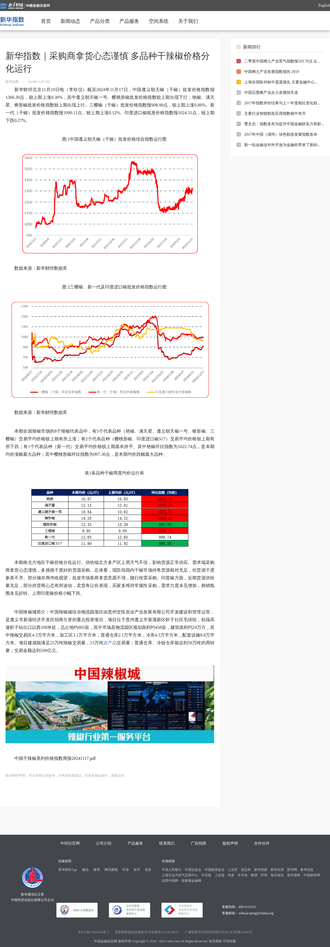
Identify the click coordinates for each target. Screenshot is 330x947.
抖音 (125, 870)
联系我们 (167, 843)
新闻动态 (70, 21)
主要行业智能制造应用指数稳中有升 (275, 113)
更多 (148, 870)
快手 (137, 870)
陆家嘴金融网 (191, 881)
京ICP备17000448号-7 (93, 932)
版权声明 (230, 843)
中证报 (206, 875)
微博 (96, 870)
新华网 (292, 870)
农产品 (110, 642)
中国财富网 (312, 875)
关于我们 (188, 21)
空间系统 (159, 21)
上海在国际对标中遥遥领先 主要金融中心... (280, 82)
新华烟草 (293, 875)
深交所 (246, 870)
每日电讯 (277, 875)
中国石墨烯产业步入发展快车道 (271, 93)
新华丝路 (260, 870)
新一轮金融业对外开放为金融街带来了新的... (282, 145)
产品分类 (100, 21)
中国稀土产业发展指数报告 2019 (271, 72)
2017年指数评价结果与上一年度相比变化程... (282, 103)
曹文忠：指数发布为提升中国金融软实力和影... (284, 124)
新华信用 (277, 870)
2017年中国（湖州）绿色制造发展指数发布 (280, 134)
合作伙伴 (262, 843)
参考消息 (307, 870)
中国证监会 (193, 870)
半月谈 (243, 875)
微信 (85, 870)
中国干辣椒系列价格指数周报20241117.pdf (55, 758)
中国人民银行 (172, 870)
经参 (231, 875)
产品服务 (129, 21)
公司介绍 (103, 843)
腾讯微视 (111, 870)
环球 (264, 875)
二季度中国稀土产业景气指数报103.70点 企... (282, 61)
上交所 (233, 870)
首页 (46, 21)
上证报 (219, 875)
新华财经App (67, 870)
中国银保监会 (214, 870)
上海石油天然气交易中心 (180, 875)
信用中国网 (170, 881)
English (324, 5)
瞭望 (254, 875)
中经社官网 (70, 843)
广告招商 (198, 843)
